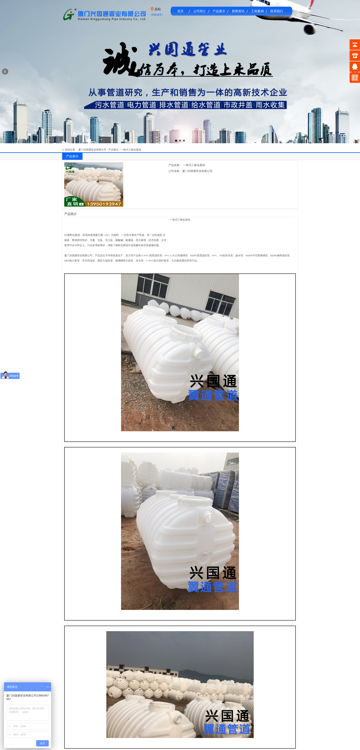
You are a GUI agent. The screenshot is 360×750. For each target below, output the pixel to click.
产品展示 (219, 11)
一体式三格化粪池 (131, 149)
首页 (180, 11)
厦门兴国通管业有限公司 (92, 149)
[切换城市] (157, 14)
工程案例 (257, 11)
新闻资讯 (238, 11)
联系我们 (276, 11)
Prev (5, 71)
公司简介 (199, 11)
